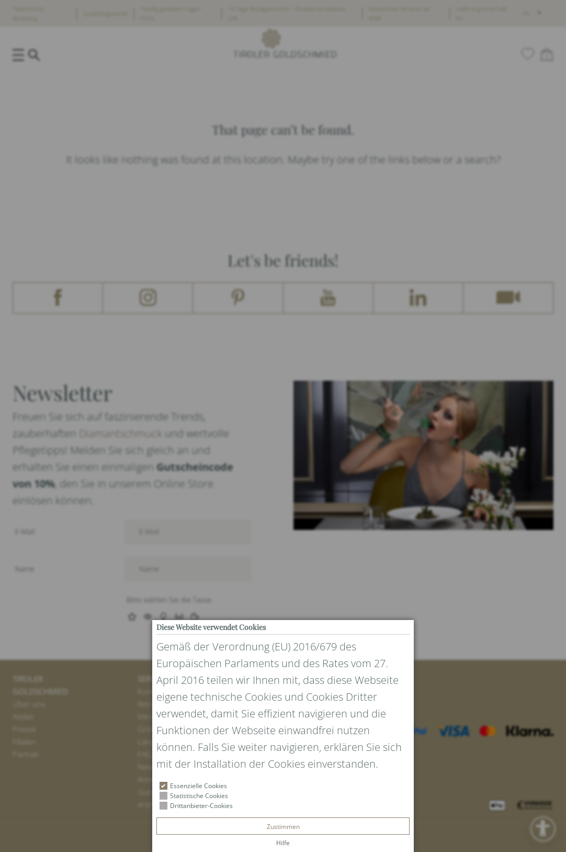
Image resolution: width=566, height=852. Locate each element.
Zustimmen (283, 826)
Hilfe (283, 842)
